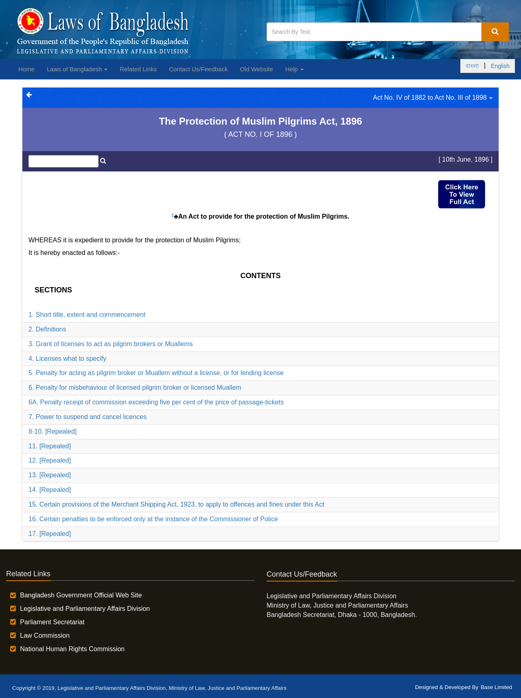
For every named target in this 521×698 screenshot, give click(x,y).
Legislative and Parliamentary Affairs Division (85, 608)
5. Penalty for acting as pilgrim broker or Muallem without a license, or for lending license (156, 372)
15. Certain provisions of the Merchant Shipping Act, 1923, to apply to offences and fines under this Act (176, 504)
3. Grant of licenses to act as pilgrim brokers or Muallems (110, 343)
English (500, 66)
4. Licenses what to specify (67, 358)
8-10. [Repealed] (52, 431)
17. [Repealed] (49, 533)
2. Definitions (47, 329)
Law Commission (45, 635)
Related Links (138, 69)
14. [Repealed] (49, 489)
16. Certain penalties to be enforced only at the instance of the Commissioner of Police (153, 519)
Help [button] (294, 69)
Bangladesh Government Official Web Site (81, 595)
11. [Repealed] (49, 446)
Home (26, 69)
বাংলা (472, 66)
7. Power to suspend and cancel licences (87, 416)
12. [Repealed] (49, 460)
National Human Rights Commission (72, 648)
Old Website (256, 69)
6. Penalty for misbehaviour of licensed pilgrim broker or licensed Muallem (134, 387)
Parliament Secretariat (52, 622)
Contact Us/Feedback (198, 69)
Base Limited (496, 687)
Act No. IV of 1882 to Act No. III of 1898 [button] (433, 97)
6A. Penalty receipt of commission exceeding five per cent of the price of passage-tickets (156, 402)
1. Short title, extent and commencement (86, 314)
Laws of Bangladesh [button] (77, 69)
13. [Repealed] (49, 475)
